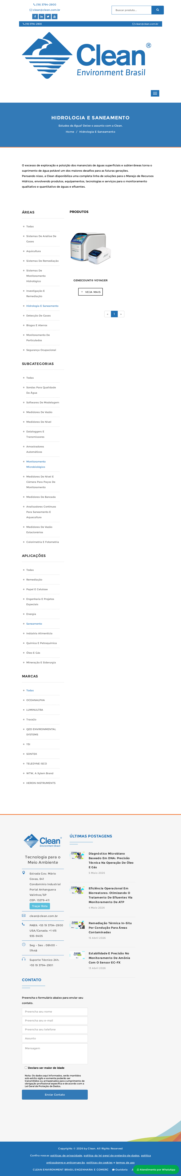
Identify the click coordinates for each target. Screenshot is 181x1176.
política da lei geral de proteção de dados (111, 1155)
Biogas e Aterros (36, 325)
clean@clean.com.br (45, 10)
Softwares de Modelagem (42, 402)
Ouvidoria (120, 1169)
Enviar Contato (55, 1094)
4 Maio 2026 (97, 907)
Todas (30, 226)
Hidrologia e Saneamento (42, 305)
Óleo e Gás (33, 652)
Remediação (34, 579)
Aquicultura (33, 251)
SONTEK (31, 753)
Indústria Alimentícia (39, 633)
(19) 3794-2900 (44, 4)
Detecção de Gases (38, 315)
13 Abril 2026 (97, 968)
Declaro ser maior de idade (44, 1068)
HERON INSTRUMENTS (41, 782)
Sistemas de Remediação (42, 260)
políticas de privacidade (66, 1155)
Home (70, 131)
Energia (31, 613)
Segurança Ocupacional (41, 349)
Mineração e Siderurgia (41, 662)
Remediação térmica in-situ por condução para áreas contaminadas (110, 927)
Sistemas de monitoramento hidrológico (36, 276)
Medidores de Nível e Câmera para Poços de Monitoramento (40, 482)
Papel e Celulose (37, 589)
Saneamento (34, 623)
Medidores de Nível (38, 421)
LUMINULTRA (34, 709)
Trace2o (31, 719)
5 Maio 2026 (97, 872)
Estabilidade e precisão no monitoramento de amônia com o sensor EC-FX (109, 958)
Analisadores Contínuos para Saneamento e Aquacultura (41, 512)
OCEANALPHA (35, 700)
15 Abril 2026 (97, 937)
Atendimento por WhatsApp (156, 1169)
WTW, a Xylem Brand (39, 773)
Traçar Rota (39, 906)
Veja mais (93, 291)
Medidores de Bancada (41, 496)
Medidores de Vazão (39, 412)
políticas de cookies (99, 1162)
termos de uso (125, 1162)
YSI (28, 744)
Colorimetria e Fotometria (42, 541)
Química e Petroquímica (41, 643)
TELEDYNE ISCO (36, 763)
